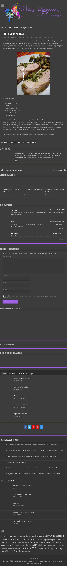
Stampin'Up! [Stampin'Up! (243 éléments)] (12, 551)
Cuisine (10, 28)
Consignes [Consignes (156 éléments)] (51, 539)
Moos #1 (16, 396)
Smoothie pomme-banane (16, 169)
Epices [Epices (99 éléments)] (27, 542)
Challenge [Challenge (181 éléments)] (42, 539)
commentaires (22, 373)
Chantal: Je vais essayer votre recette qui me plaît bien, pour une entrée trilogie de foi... (33, 468)
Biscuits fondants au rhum (22, 378)
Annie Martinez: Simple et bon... (16, 462)
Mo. (5, 37)
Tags (31, 373)
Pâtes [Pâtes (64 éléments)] (19, 548)
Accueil (3, 28)
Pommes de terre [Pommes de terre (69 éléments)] (12, 548)
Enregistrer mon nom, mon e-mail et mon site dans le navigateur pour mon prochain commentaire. (30, 296)
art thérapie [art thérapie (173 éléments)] (37, 536)
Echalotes (13, 142)
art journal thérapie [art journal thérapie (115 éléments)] (24, 536)
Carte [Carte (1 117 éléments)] (24, 539)
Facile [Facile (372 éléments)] (32, 542)
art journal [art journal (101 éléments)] (13, 536)
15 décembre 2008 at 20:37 (56, 210)
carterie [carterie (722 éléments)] (33, 539)
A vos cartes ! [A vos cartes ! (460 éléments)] (56, 535)
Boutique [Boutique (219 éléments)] (9, 539)
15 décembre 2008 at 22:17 (56, 221)
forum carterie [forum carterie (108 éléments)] (6, 545)
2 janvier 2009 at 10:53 (58, 233)
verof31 (14, 210)
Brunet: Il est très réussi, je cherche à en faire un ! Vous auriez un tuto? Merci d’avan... (32, 456)
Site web (5, 289)
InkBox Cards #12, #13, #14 (22, 405)
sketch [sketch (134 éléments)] (3, 551)
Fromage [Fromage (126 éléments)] (15, 545)
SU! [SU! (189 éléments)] (19, 551)
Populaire (12, 373)
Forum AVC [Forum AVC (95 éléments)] (58, 542)
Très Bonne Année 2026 (21, 387)
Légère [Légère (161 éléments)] (41, 545)
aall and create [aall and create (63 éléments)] (5, 536)
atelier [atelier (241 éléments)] (46, 536)
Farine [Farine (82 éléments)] (47, 542)
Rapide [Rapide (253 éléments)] (24, 548)
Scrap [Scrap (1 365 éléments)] (32, 548)
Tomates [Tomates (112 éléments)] (24, 551)
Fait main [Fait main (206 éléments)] (40, 542)
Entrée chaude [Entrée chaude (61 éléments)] (20, 542)
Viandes (16, 28)
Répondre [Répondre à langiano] (60, 240)
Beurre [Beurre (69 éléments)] (3, 540)
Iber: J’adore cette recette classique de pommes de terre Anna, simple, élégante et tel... (33, 474)
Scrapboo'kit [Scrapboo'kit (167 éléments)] (42, 548)
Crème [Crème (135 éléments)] (58, 540)
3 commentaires (37, 37)
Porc (35, 142)
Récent (4, 373)
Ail (6, 142)
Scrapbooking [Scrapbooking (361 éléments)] (54, 548)
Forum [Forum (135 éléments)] (51, 543)
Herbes (21, 142)
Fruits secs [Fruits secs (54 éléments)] (22, 545)
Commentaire (7, 256)
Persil (28, 142)
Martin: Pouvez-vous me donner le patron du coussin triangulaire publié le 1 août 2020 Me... (35, 450)
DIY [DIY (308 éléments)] (63, 539)
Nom (5, 275)
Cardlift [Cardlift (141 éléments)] (17, 540)
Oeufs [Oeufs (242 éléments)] (56, 545)
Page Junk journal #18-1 (21, 414)
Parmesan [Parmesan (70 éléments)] (4, 548)
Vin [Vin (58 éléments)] (29, 551)
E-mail (5, 282)
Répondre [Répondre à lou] (60, 228)
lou (12, 222)
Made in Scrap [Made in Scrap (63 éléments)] (48, 545)
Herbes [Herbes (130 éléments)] (28, 545)
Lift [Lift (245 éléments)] (36, 545)
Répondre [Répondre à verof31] (60, 217)
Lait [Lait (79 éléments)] (33, 545)
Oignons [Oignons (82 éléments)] (61, 545)
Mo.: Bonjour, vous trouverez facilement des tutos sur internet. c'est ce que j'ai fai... (32, 445)
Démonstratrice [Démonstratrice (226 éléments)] (8, 542)
